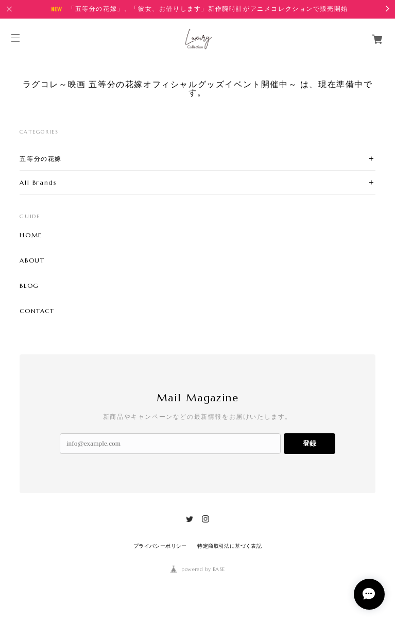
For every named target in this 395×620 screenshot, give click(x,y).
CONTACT (37, 311)
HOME (31, 235)
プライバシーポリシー (160, 546)
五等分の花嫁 (41, 158)
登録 (309, 443)
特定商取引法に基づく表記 (229, 546)
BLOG (29, 285)
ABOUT (32, 260)
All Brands (38, 182)
